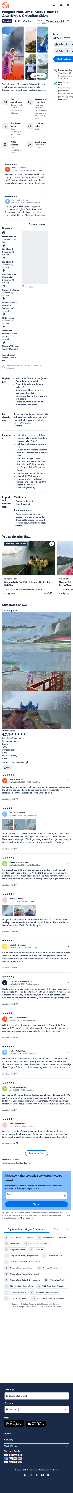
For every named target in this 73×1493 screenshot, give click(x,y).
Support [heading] (7, 1433)
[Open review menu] (68, 781)
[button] (23, 21)
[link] (28, 569)
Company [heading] (8, 1440)
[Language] (61, 5)
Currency (8, 1403)
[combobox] (20, 762)
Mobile (7, 1418)
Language (9, 1390)
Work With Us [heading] (10, 1446)
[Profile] (68, 5)
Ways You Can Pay (12, 1451)
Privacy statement (27, 1218)
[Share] (68, 21)
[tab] (26, 1229)
